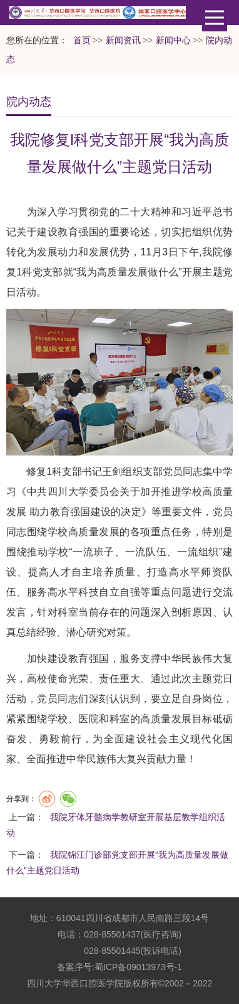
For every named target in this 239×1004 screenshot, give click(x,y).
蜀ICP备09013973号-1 (138, 967)
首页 (82, 40)
